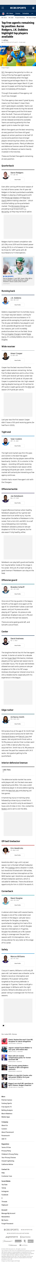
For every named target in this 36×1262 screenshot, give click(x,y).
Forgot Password (7, 1224)
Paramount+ (6, 1136)
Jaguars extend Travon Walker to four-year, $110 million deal (20, 1049)
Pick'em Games (7, 1100)
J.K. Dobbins (16, 298)
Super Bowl (12, 658)
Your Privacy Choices (9, 1158)
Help (3, 1173)
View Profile (17, 179)
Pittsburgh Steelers (12, 198)
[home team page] (8, 176)
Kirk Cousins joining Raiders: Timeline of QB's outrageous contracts (18, 1067)
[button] (32, 13)
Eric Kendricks (17, 848)
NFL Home (4, 17)
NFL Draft (11, 17)
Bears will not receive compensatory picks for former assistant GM (19, 1058)
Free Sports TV (7, 1107)
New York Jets (13, 791)
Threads (4, 1202)
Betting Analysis (7, 1110)
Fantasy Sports (7, 1103)
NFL (3, 72)
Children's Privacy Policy (10, 1154)
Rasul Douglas (17, 898)
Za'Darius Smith (17, 717)
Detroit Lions (24, 737)
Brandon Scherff (17, 587)
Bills (29, 387)
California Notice (7, 1164)
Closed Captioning (8, 1161)
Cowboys (11, 868)
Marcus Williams (18, 957)
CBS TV (4, 1139)
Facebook (5, 1195)
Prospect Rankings (20, 17)
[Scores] (17, 13)
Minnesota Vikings (18, 206)
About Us (5, 1126)
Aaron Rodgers (17, 173)
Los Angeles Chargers (13, 334)
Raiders (4, 809)
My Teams (5, 1220)
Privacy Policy (6, 1151)
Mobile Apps (6, 1117)
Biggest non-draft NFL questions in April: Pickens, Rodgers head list (20, 1084)
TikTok (4, 1188)
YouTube (4, 1185)
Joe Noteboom (17, 496)
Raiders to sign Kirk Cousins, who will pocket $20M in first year (20, 1076)
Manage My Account (8, 1213)
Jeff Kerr (5, 40)
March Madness (7, 1114)
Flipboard (5, 1205)
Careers (4, 1129)
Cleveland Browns (8, 737)
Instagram (5, 1191)
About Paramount (8, 1132)
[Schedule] (25, 13)
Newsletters (6, 1217)
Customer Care (7, 1176)
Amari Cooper (16, 354)
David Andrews (17, 639)
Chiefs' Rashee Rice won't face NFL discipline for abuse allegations (20, 1041)
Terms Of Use (6, 1148)
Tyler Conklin (16, 439)
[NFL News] (9, 13)
